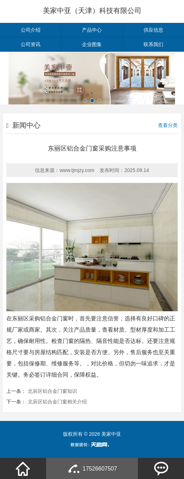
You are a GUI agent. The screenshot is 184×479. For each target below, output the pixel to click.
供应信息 (153, 30)
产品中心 (92, 30)
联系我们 (153, 44)
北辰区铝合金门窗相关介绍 (57, 401)
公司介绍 (30, 30)
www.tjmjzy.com (76, 170)
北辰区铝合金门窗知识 (52, 391)
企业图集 (92, 44)
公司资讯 (30, 44)
